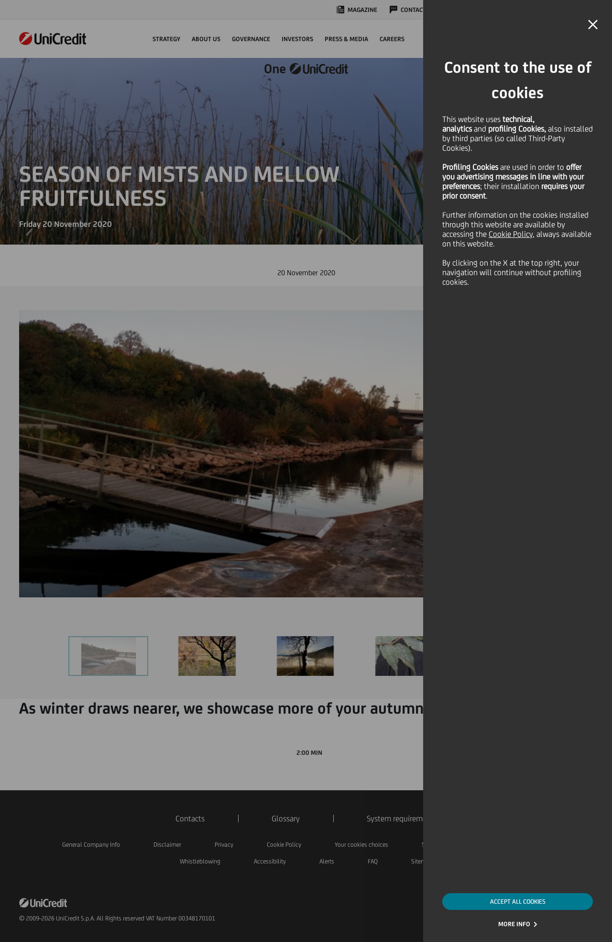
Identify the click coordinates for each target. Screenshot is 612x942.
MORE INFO (514, 924)
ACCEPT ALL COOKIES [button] (518, 901)
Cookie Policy (511, 234)
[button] (593, 25)
